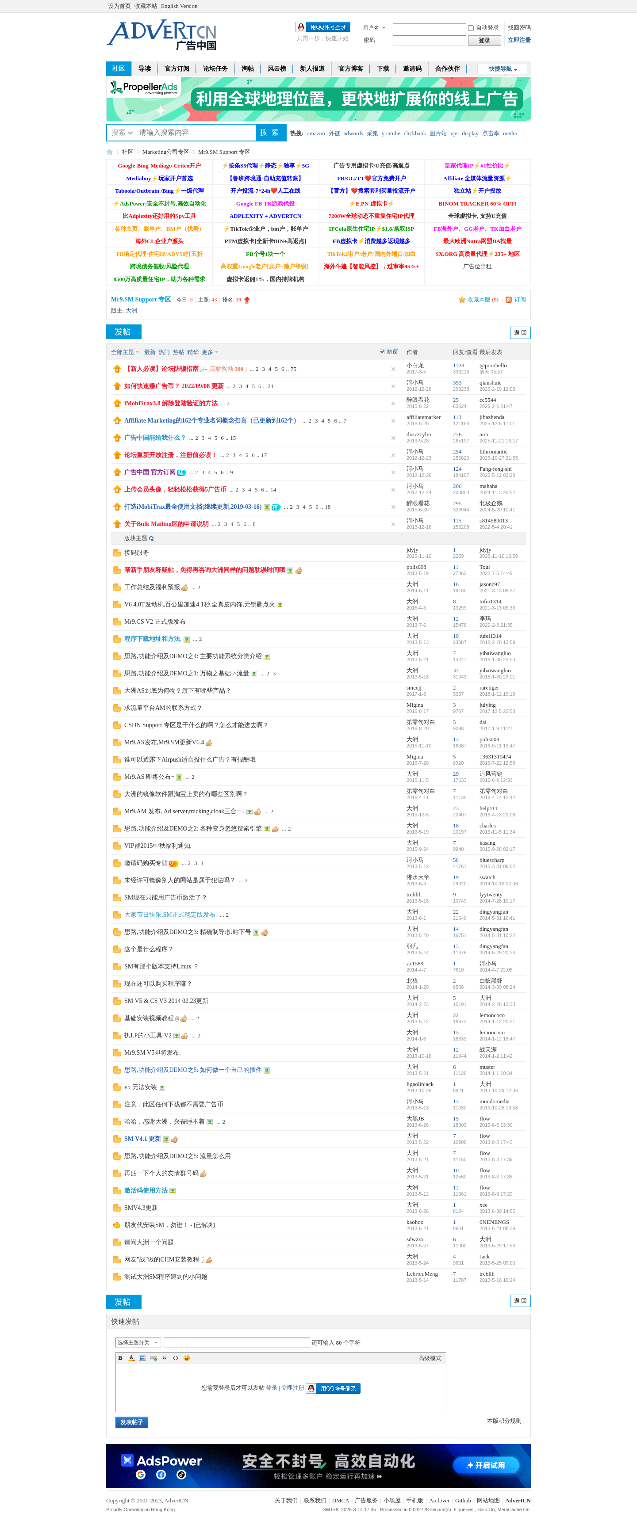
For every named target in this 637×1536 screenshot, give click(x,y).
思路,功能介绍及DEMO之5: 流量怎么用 (177, 1156)
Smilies (186, 1357)
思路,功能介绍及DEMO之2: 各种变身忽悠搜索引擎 (193, 828)
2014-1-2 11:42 (496, 1056)
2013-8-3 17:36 (496, 1176)
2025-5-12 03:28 (497, 475)
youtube (391, 133)
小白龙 (415, 365)
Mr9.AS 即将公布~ (149, 777)
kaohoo (415, 1222)
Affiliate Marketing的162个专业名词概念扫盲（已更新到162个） (211, 420)
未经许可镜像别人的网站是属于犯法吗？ (180, 880)
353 (457, 382)
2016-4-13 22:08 (497, 814)
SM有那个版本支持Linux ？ (161, 966)
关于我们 (286, 1500)
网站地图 (488, 1500)
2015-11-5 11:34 (497, 832)
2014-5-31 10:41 (497, 918)
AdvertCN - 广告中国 (109, 151)
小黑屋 (392, 1500)
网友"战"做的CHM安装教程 (161, 1259)
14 (273, 489)
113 (457, 417)
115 (457, 520)
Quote (164, 1357)
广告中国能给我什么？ (155, 438)
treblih (414, 894)
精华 (193, 352)
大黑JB (415, 1118)
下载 (383, 68)
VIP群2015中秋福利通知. (158, 845)
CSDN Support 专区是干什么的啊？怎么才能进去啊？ (196, 725)
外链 (334, 133)
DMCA (340, 1500)
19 (456, 636)
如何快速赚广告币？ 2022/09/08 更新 (174, 386)
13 (456, 739)
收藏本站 (145, 6)
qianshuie (491, 382)
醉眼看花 (418, 399)
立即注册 (519, 40)
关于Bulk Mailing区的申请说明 (166, 524)
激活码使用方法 (146, 1190)
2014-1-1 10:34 (496, 1073)
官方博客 (350, 68)
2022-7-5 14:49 (496, 573)
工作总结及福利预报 (152, 587)
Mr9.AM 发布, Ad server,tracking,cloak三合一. (184, 811)
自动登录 (483, 27)
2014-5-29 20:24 (497, 952)
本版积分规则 (504, 1421)
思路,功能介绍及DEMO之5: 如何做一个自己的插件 (193, 1070)
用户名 (371, 28)
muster (487, 1066)
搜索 (118, 132)
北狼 (412, 980)
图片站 (438, 133)
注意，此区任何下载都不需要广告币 (173, 1104)
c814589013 (494, 520)
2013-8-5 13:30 (496, 1125)
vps (454, 133)
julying (488, 704)
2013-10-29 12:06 (499, 1090)
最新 (150, 352)
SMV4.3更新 (141, 1207)
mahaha (488, 486)
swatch (487, 877)
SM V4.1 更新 (142, 1139)
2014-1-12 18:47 (497, 1038)
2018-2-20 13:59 (497, 642)
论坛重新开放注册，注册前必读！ (170, 455)
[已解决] (204, 1225)
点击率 (490, 133)
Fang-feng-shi (496, 468)
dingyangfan (494, 911)
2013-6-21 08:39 (497, 1228)
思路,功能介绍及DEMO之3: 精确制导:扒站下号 (187, 932)
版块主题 (135, 538)
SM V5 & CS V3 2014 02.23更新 (166, 1001)
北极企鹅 (491, 503)
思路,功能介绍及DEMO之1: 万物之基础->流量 (186, 673)
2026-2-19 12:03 (497, 389)
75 (293, 369)
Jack (485, 1256)
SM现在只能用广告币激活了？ (165, 897)
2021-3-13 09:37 (497, 590)
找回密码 (519, 27)
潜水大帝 (418, 877)
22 (456, 911)
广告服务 (366, 1500)
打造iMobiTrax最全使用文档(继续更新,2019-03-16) (192, 506)
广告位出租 (477, 266)
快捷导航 (500, 68)
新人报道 (312, 68)
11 (456, 567)
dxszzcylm (419, 434)
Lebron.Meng (422, 1273)
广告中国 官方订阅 (150, 472)
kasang (487, 842)
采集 (372, 133)
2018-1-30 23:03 (497, 659)
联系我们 (314, 1500)
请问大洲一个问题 (149, 1242)
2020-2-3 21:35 (496, 625)
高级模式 (429, 1358)
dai (483, 722)
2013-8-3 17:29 (496, 1194)
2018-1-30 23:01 (497, 676)
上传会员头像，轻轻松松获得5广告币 (175, 489)
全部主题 (122, 352)
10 (456, 1170)
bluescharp (492, 860)
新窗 (392, 351)
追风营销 (491, 773)
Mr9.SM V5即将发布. (152, 1052)
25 (456, 399)
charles (488, 825)
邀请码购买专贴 (146, 863)
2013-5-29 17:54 (497, 1245)
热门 (164, 352)
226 (457, 434)
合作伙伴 (447, 68)
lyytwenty (491, 894)
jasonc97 (490, 584)
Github (463, 1500)
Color (131, 1357)
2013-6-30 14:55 (497, 1211)
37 (456, 670)
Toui (485, 567)
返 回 (520, 332)
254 (457, 451)
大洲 (131, 310)
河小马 (415, 382)
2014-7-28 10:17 (497, 900)
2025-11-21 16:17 (499, 440)
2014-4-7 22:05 (496, 969)
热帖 (178, 352)
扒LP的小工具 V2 (148, 1035)
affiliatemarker (424, 417)
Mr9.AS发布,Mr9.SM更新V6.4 (164, 742)
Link (153, 1357)
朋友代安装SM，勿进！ (156, 1225)
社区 (118, 68)
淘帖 (248, 68)
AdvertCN (518, 1500)
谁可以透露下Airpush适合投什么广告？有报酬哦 (190, 759)
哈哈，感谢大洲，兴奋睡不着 (164, 1121)
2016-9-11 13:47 (497, 745)
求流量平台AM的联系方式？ (163, 708)
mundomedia (495, 1101)
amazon (316, 133)
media (510, 133)
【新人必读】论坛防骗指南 (161, 369)
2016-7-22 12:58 (497, 763)
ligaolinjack (420, 1084)
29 (456, 773)
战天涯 (488, 1049)
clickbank (415, 133)
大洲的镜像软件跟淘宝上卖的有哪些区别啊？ (186, 794)
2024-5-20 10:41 (497, 509)
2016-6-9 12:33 (496, 780)
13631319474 (495, 756)
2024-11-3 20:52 (497, 492)
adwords (353, 133)
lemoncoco (492, 1015)
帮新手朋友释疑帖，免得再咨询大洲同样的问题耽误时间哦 (204, 570)
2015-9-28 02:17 (497, 849)
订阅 (520, 299)
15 (233, 438)
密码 (369, 40)
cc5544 (488, 399)
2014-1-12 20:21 (497, 1021)
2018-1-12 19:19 (497, 694)
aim (484, 434)
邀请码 (412, 68)
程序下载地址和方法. (153, 639)
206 (457, 486)
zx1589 (415, 963)
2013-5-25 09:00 (497, 1262)
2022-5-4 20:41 (496, 527)
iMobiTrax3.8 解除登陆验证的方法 (171, 403)
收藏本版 (483, 299)
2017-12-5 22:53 (497, 711)
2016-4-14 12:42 (497, 797)
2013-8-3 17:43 (496, 1142)
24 (270, 386)
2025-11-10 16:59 (499, 556)
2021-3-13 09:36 (497, 607)
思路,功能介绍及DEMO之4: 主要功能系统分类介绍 (193, 656)
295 (457, 503)
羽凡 (412, 946)
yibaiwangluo (495, 653)
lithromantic (494, 451)
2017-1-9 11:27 (496, 728)
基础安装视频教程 (149, 1018)
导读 (144, 68)
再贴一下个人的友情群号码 (161, 1173)
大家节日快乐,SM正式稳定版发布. (170, 914)
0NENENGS (494, 1222)
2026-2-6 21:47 (496, 406)
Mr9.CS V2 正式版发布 (155, 621)
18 (327, 506)
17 (264, 455)
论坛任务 (215, 68)
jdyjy (412, 549)
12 (456, 618)
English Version (179, 6)
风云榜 (277, 68)
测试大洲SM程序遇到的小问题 (165, 1276)
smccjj (414, 687)
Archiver (439, 1500)
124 (457, 468)
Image (142, 1357)
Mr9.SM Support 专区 (224, 152)
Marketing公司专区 (165, 152)
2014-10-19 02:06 (499, 883)
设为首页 (119, 6)
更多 (207, 352)
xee (483, 1204)
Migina (415, 704)
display (470, 133)
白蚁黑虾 (491, 980)
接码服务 (136, 552)
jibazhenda (492, 417)
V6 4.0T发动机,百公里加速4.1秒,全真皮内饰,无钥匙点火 (199, 604)
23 (456, 808)
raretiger (489, 687)
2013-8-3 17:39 (496, 1159)
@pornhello (493, 365)
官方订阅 (177, 68)
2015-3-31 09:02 (497, 866)
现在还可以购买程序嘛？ (158, 983)
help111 (489, 808)
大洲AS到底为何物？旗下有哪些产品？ (177, 690)
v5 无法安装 (140, 1087)
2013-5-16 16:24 (497, 1280)
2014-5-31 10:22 (497, 935)
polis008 (416, 567)
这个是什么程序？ (149, 949)
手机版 (414, 1500)
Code (175, 1357)
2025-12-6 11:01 (497, 423)
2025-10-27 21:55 (499, 458)
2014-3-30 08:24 (497, 987)
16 (456, 584)
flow (485, 1118)
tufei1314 (491, 601)
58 (456, 860)
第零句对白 (421, 722)
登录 (271, 1387)
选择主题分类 (134, 1342)
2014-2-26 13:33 (497, 1004)
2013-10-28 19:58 (499, 1107)
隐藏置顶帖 (393, 369)
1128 (458, 365)
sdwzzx (415, 1239)
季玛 (485, 618)
